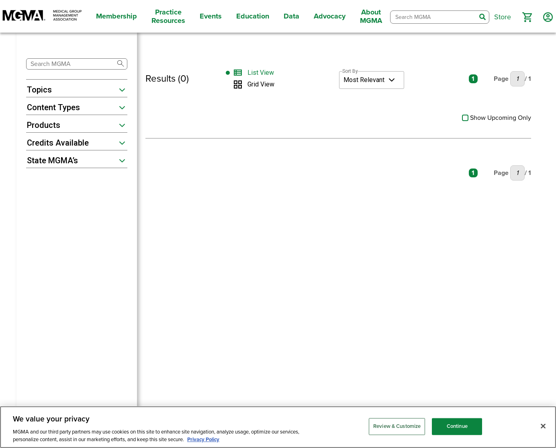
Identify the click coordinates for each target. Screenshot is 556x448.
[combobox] (433, 17)
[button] (527, 17)
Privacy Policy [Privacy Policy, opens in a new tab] (203, 439)
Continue (457, 426)
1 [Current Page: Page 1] (473, 79)
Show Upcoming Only (496, 118)
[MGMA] (42, 16)
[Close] (543, 426)
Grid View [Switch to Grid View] (260, 84)
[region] (278, 427)
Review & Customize (397, 426)
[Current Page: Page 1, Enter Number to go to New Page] (517, 78)
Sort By (350, 71)
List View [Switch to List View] (260, 72)
